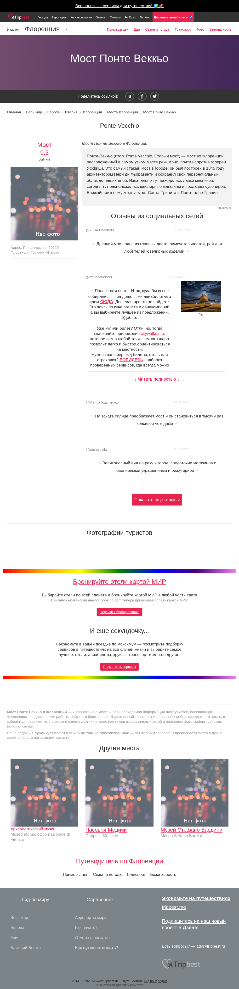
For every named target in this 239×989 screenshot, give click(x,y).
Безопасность (220, 29)
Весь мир (34, 112)
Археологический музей (33, 829)
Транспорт (183, 29)
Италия (71, 112)
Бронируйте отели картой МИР (119, 581)
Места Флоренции (122, 112)
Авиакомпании (81, 17)
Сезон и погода (157, 29)
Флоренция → (46, 29)
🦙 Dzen (130, 17)
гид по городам (155, 981)
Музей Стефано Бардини (191, 830)
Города (43, 17)
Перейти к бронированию (119, 612)
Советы (115, 17)
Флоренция (92, 112)
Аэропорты (59, 17)
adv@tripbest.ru (210, 946)
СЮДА (106, 302)
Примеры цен (118, 29)
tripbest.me (174, 907)
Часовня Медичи (106, 830)
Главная (14, 112)
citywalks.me (152, 333)
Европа (53, 112)
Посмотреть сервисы (119, 667)
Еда (137, 29)
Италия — (16, 29)
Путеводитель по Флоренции (119, 861)
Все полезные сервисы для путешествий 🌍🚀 (119, 6)
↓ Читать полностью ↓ (157, 379)
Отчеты (101, 17)
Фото (200, 29)
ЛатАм (144, 17)
